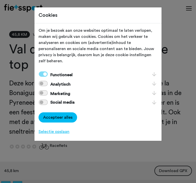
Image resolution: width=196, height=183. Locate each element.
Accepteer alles (57, 117)
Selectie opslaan (54, 132)
